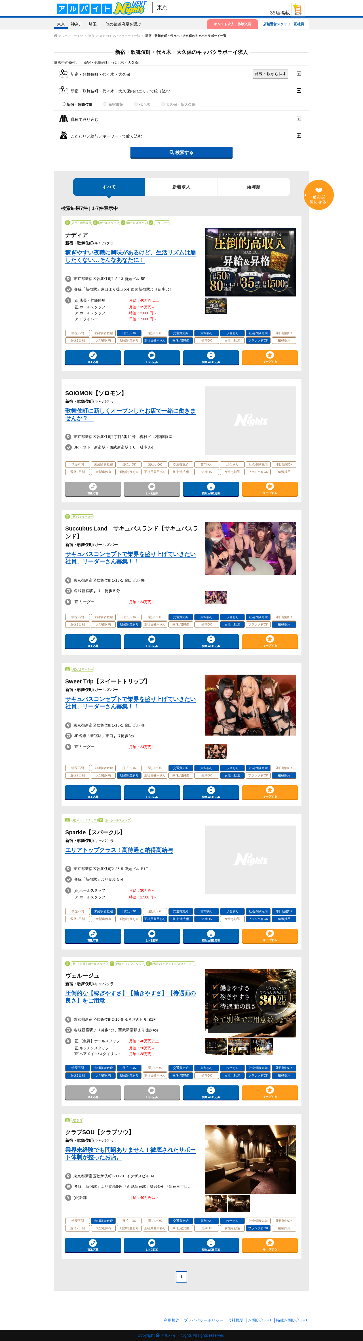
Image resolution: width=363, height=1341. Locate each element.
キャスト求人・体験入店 (232, 24)
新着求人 (181, 186)
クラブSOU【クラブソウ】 (99, 1132)
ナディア (76, 235)
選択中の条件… (67, 62)
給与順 (254, 186)
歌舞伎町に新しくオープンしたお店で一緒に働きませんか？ (130, 414)
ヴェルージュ (82, 975)
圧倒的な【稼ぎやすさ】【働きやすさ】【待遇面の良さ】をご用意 (130, 997)
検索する (181, 152)
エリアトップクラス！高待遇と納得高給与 (119, 850)
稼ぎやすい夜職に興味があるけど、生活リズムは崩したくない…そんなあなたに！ (130, 256)
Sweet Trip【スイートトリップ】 (107, 681)
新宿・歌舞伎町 (79, 104)
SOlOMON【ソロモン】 (96, 393)
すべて (109, 189)
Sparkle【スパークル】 (95, 832)
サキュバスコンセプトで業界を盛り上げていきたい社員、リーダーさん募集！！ (130, 558)
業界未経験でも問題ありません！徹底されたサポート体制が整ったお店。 (130, 1153)
